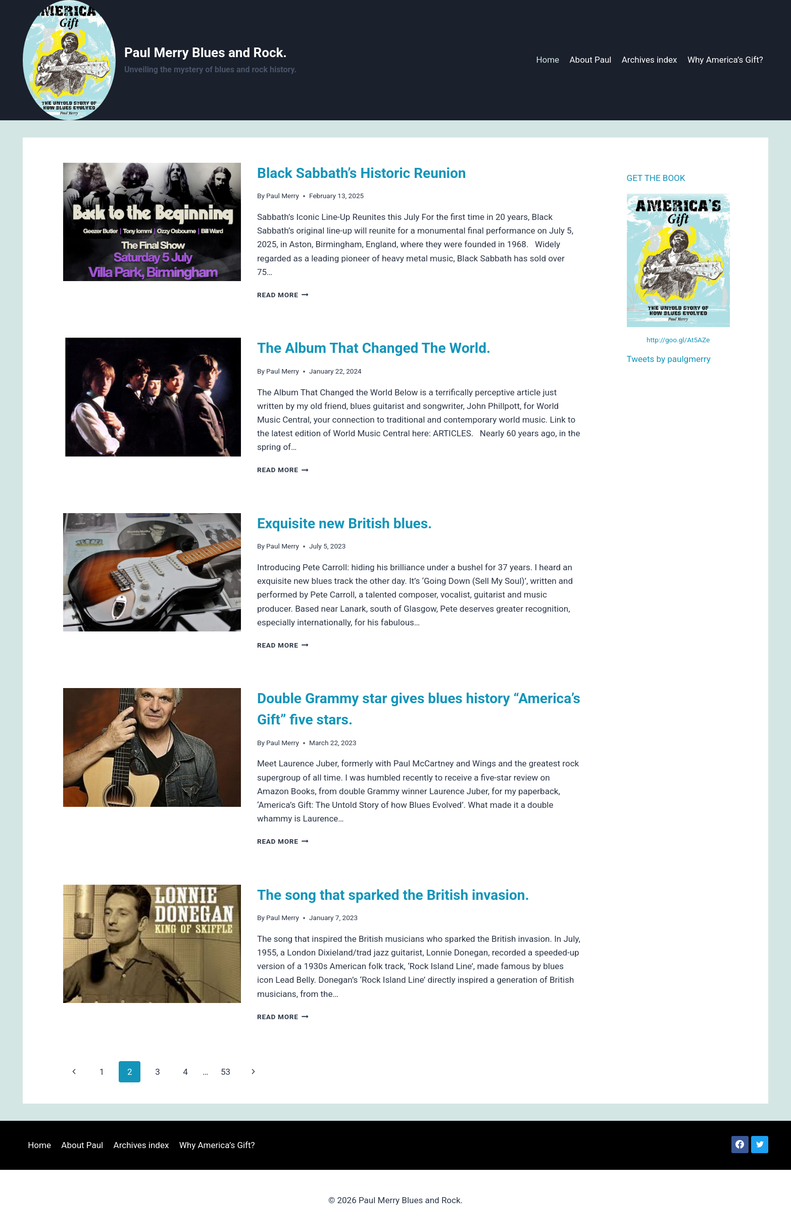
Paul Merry (282, 196)
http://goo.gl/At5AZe (678, 340)
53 (225, 1072)
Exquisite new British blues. (344, 523)
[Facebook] (740, 1144)
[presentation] (152, 222)
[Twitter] (759, 1144)
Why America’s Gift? (725, 60)
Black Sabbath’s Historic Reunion (361, 173)
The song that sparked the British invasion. (393, 895)
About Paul (591, 60)
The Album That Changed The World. (373, 348)
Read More (283, 295)
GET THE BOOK (656, 178)
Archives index (649, 60)
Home (547, 60)
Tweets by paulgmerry (669, 359)
